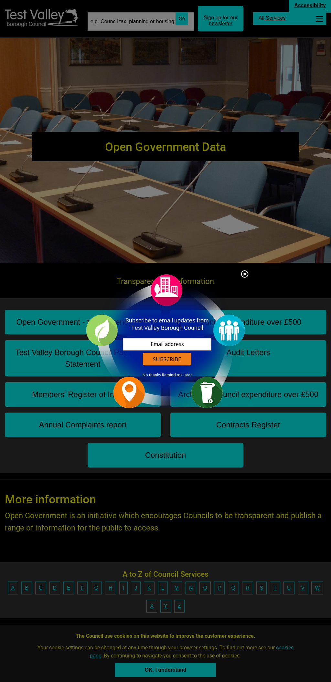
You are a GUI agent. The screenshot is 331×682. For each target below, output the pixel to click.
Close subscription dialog (245, 274)
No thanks (152, 375)
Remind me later (177, 375)
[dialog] (165, 341)
